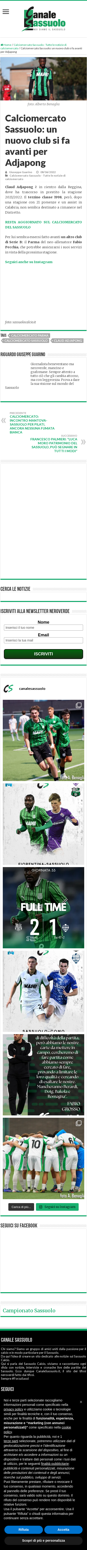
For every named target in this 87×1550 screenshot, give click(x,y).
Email (43, 635)
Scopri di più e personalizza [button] (43, 1540)
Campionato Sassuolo (29, 1310)
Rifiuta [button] (24, 1529)
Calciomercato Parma (29, 335)
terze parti (11, 1441)
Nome (43, 622)
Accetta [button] (63, 1529)
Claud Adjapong (68, 340)
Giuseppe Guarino (20, 172)
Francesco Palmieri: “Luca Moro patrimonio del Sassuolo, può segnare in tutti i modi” (53, 443)
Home (5, 45)
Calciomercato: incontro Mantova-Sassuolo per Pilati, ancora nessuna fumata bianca (33, 422)
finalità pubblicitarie (55, 1464)
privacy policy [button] (13, 1409)
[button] (81, 1402)
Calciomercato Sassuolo (26, 340)
